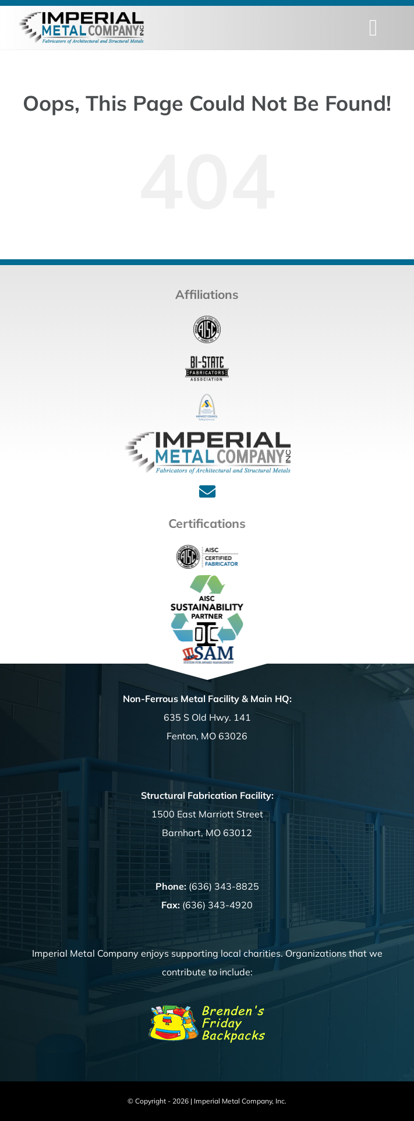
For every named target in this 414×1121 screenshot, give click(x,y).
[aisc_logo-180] (207, 320)
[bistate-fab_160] (207, 359)
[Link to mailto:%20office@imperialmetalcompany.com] (206, 491)
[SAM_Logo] (210, 651)
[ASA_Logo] (207, 398)
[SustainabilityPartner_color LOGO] (210, 580)
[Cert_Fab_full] (210, 543)
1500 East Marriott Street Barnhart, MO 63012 (207, 813)
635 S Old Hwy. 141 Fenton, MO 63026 (207, 717)
